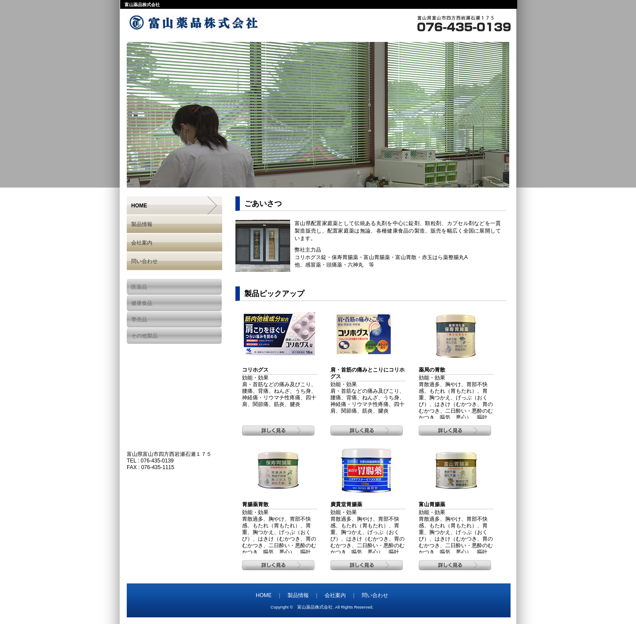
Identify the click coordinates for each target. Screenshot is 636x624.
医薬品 (139, 287)
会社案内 (141, 243)
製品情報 (141, 224)
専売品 (139, 319)
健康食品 (141, 303)
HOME (139, 206)
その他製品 (144, 336)
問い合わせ (144, 261)
